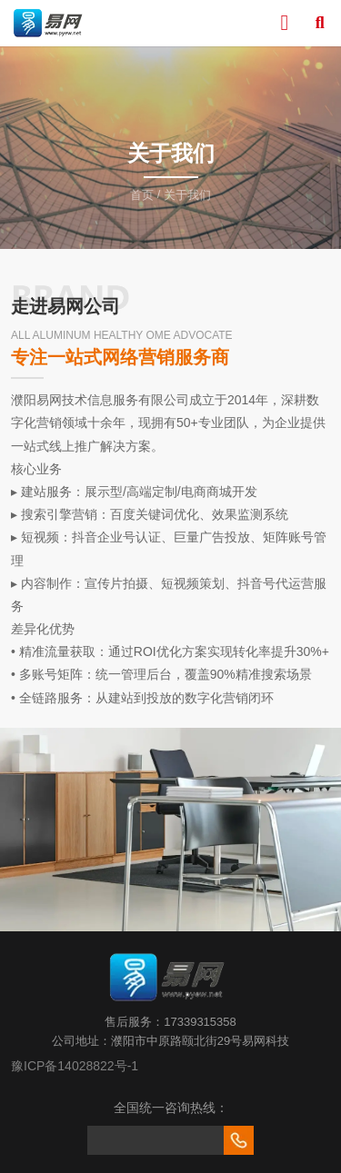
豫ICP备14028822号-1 (74, 1066)
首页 (143, 195)
